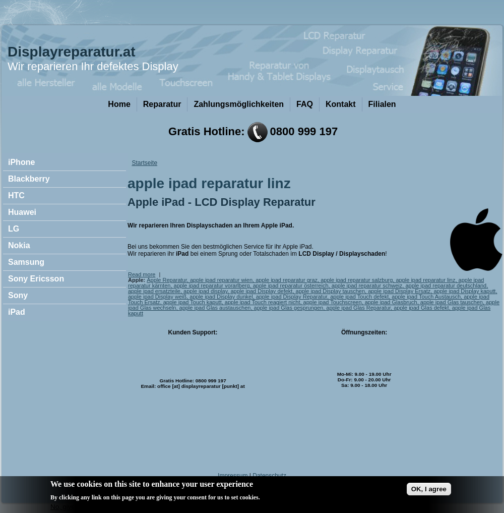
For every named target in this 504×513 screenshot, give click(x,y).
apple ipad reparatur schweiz (367, 285)
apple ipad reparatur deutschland (445, 285)
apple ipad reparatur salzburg (357, 280)
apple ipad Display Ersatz (399, 291)
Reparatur (162, 104)
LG (13, 228)
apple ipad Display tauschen (330, 291)
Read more (141, 274)
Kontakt (341, 104)
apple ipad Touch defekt (359, 297)
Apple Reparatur (167, 280)
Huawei (22, 212)
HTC (16, 195)
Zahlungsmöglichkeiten (239, 104)
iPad (16, 312)
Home (119, 104)
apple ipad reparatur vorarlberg (212, 285)
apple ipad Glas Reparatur (358, 308)
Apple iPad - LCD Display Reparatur (222, 202)
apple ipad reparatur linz (425, 280)
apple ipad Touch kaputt (192, 302)
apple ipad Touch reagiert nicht (262, 302)
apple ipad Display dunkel (221, 297)
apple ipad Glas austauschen (215, 308)
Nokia (19, 245)
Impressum (232, 475)
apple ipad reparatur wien (221, 280)
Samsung (26, 262)
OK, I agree (429, 491)
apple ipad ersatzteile (154, 291)
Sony (18, 295)
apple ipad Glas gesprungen (289, 308)
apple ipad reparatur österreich (291, 285)
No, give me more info (83, 509)
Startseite (144, 162)
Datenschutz (269, 475)
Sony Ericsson (36, 278)
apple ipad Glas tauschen (451, 302)
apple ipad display (205, 291)
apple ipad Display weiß (157, 297)
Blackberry (29, 179)
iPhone (21, 162)
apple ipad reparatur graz (287, 280)
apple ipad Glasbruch (391, 302)
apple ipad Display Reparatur (291, 297)
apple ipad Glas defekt (421, 308)
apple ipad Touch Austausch (426, 297)
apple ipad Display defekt (261, 291)
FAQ (304, 104)
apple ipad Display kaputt (464, 291)
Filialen (382, 104)
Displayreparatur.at (72, 52)
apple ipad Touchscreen (332, 302)
